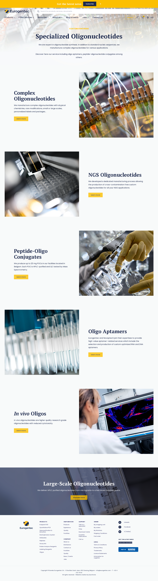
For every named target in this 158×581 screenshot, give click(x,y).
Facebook (124, 527)
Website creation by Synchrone (86, 575)
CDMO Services (26, 17)
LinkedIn (123, 522)
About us (57, 17)
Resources (43, 17)
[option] (116, 105)
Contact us (97, 17)
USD (151, 17)
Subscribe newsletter (125, 543)
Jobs (85, 17)
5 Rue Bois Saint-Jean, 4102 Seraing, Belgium (80, 570)
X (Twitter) (124, 531)
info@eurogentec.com (103, 570)
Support (130, 17)
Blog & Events (72, 17)
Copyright (44, 570)
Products (10, 17)
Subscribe (90, 4)
